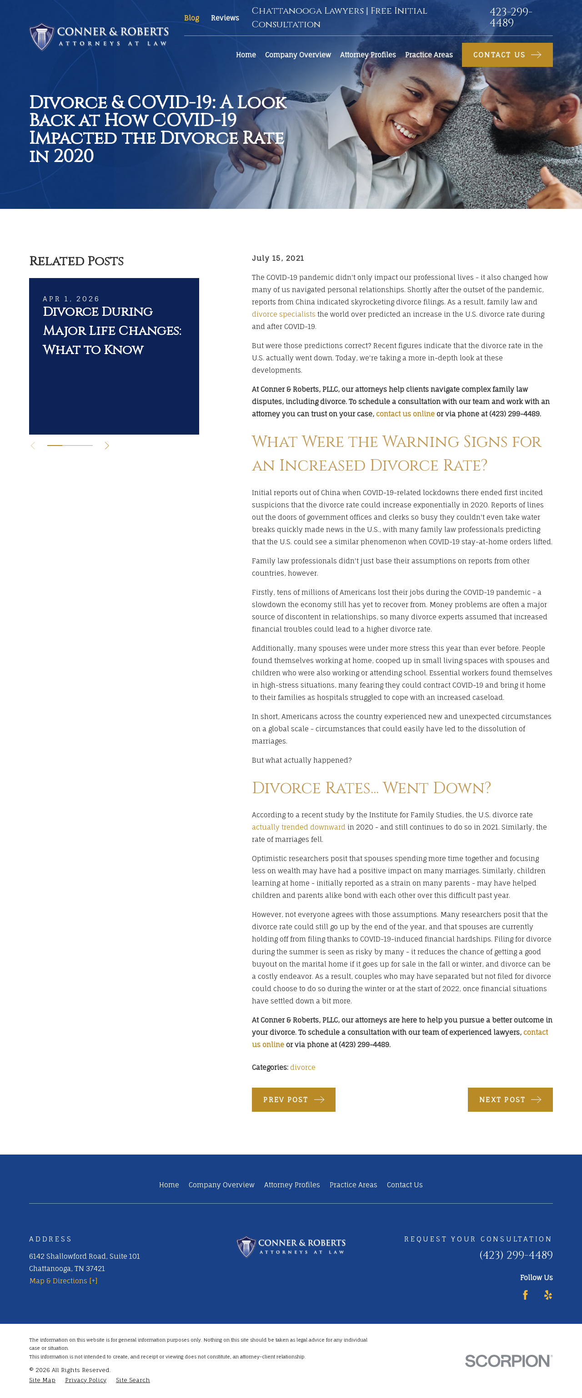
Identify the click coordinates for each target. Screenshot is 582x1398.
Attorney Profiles (292, 1184)
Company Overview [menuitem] (298, 55)
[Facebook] (525, 1295)
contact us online (405, 414)
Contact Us (405, 1184)
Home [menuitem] (246, 55)
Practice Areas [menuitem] (429, 55)
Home (169, 1184)
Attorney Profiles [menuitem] (368, 55)
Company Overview (222, 1184)
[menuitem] (42, 1380)
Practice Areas (353, 1184)
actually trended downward (299, 827)
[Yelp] (548, 1295)
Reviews (225, 18)
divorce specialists (284, 314)
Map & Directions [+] (63, 1280)
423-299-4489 (511, 18)
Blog (191, 18)
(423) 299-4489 (516, 1255)
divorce (303, 1067)
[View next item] (107, 446)
